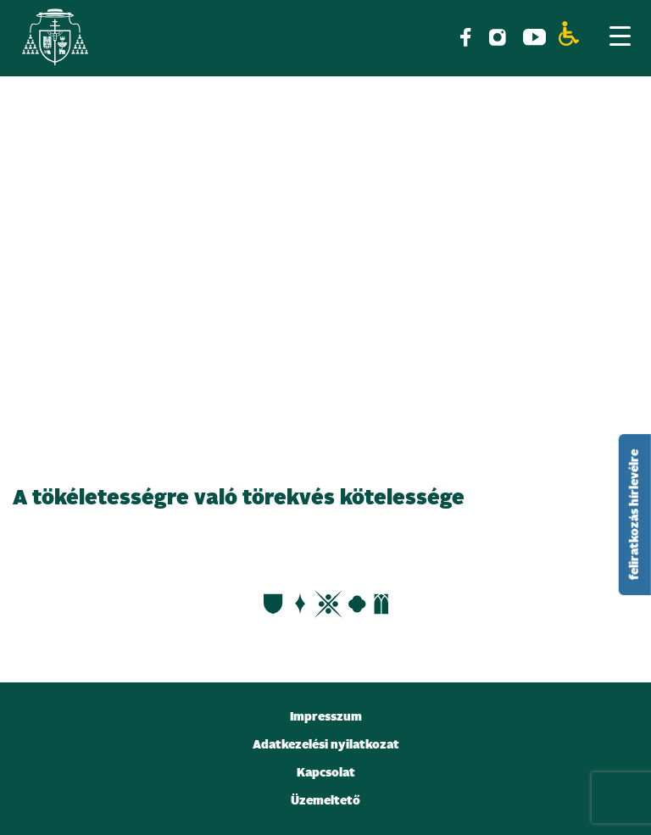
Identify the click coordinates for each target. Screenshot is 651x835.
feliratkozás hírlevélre (635, 514)
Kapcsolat (326, 773)
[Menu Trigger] (619, 35)
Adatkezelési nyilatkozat (326, 745)
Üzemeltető (325, 801)
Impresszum (326, 717)
